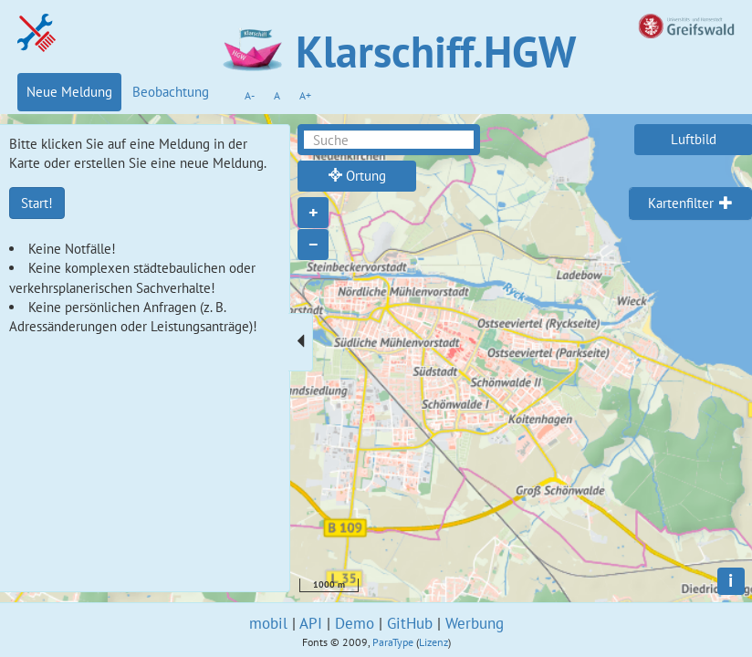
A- (250, 95)
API (310, 623)
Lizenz (433, 642)
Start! (37, 203)
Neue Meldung (69, 91)
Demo (354, 623)
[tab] (690, 203)
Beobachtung (170, 91)
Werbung (474, 623)
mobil (268, 623)
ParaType (392, 642)
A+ (305, 95)
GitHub (410, 623)
